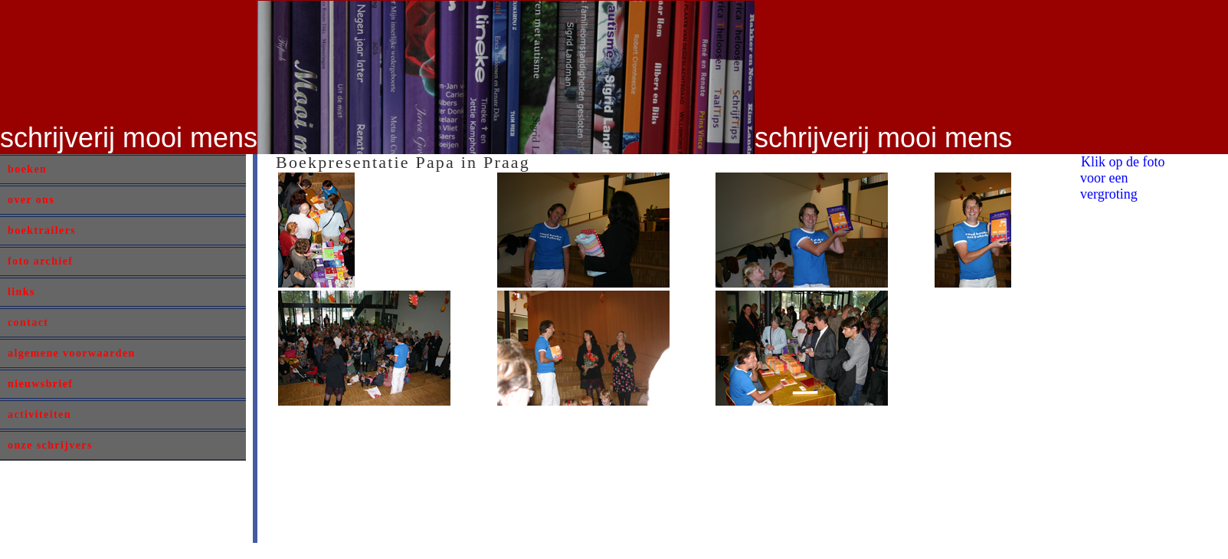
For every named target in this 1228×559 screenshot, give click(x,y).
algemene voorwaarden (72, 353)
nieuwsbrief (40, 384)
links (21, 292)
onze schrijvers (50, 445)
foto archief (40, 261)
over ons (31, 200)
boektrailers (42, 230)
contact (28, 322)
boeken (27, 169)
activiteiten (39, 414)
